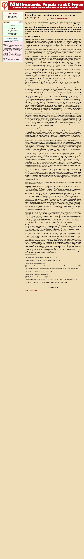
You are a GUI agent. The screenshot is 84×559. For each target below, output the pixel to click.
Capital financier (12, 34)
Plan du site (12, 15)
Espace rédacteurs (12, 19)
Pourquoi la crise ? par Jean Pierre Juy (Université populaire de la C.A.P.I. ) (12, 51)
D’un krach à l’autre (7, 41)
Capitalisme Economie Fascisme (12, 24)
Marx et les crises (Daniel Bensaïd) (11, 59)
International (12, 27)
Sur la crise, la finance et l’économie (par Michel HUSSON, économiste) (12, 46)
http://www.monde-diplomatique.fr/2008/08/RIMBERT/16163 (49, 19)
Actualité (13, 25)
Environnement (12, 28)
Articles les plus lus (12, 17)
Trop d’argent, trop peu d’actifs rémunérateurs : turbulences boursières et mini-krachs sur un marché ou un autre (12, 54)
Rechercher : (6, 22)
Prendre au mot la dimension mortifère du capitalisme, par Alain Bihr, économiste (12, 49)
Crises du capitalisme (12, 30)
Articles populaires (12, 16)
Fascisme (12, 31)
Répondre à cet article (31, 290)
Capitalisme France (12, 33)
